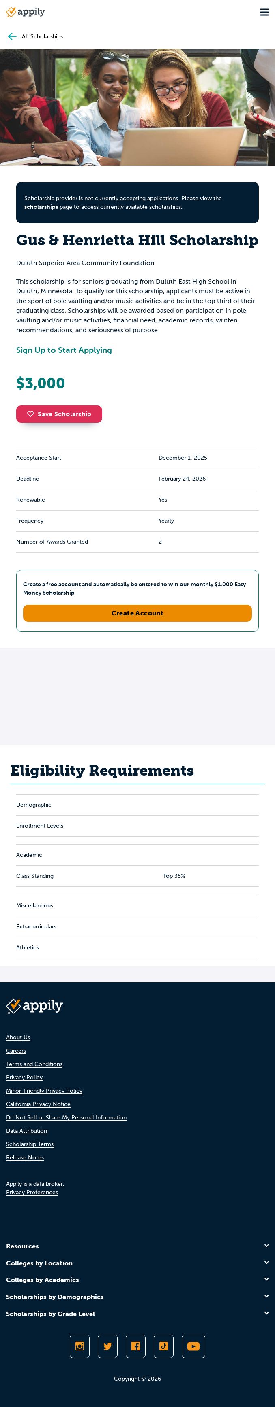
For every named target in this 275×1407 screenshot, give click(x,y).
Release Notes (25, 1157)
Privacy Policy (24, 1077)
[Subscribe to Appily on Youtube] (193, 1346)
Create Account (138, 613)
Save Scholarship (59, 414)
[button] (32, 414)
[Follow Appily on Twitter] (108, 1346)
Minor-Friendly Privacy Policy (44, 1090)
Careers (16, 1050)
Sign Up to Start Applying (64, 350)
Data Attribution (26, 1130)
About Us (18, 1037)
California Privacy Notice (38, 1104)
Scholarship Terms (30, 1144)
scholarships (41, 206)
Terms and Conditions (34, 1064)
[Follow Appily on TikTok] (164, 1346)
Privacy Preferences (32, 1192)
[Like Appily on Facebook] (136, 1346)
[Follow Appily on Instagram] (80, 1346)
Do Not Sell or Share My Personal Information (66, 1117)
